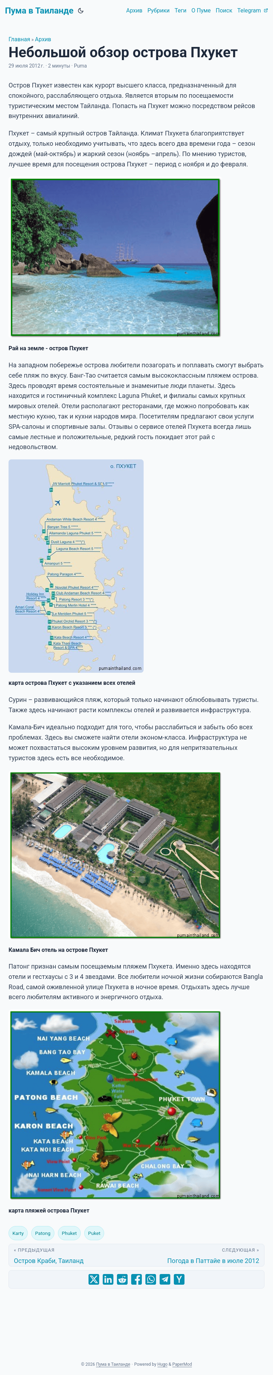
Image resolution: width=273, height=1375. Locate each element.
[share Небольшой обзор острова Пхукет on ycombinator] (179, 1279)
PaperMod (182, 1364)
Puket (94, 1233)
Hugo (162, 1364)
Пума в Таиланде (39, 11)
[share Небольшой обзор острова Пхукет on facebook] (136, 1279)
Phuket (69, 1233)
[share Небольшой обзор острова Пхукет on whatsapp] (150, 1279)
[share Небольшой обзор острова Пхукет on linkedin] (108, 1279)
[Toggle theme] (80, 10)
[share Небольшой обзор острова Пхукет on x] (94, 1279)
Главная (19, 39)
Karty (18, 1233)
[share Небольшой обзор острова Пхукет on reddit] (122, 1279)
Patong (42, 1233)
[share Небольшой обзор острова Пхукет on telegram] (165, 1279)
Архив (43, 39)
